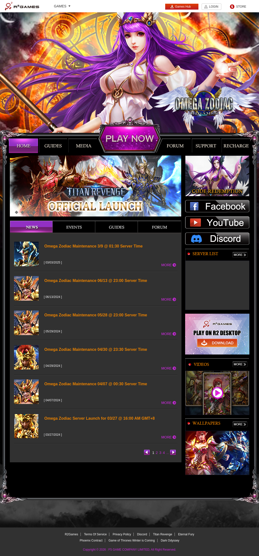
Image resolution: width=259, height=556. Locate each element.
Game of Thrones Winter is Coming (132, 540)
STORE (241, 6)
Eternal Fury (186, 534)
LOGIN (213, 6)
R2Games (22, 6)
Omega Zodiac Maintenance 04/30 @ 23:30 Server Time (95, 349)
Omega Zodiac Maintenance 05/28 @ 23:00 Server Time (95, 315)
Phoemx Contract (91, 540)
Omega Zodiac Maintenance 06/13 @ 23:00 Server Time (95, 280)
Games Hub (180, 6)
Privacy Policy (122, 534)
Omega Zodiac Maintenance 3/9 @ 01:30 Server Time (93, 246)
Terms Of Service (95, 534)
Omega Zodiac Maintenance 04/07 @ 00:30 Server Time (95, 384)
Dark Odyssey (170, 540)
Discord (142, 534)
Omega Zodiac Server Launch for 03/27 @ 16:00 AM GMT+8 (99, 418)
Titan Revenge (162, 534)
